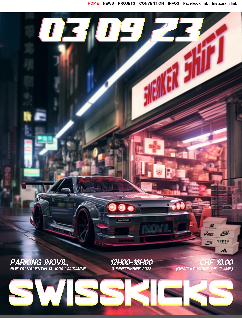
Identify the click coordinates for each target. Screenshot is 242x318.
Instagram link (224, 3)
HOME (93, 3)
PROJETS (126, 3)
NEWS (108, 3)
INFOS (173, 3)
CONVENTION (151, 3)
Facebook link (195, 3)
